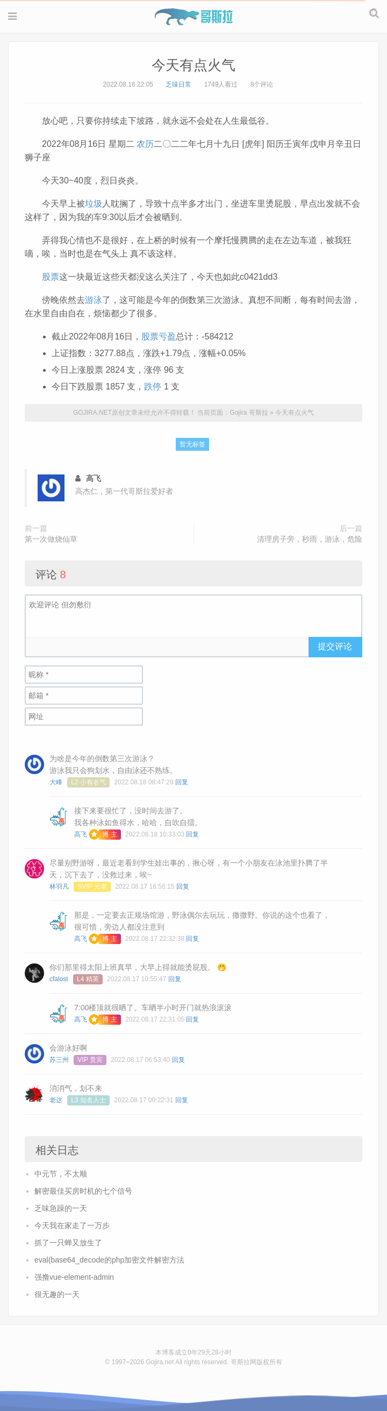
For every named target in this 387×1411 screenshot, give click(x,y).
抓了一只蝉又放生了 (68, 1242)
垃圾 (93, 203)
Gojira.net (160, 1362)
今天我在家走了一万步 (72, 1225)
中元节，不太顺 (60, 1173)
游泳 (93, 299)
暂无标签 (192, 444)
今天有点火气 (193, 65)
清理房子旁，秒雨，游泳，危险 (309, 539)
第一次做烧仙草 (51, 539)
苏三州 (59, 1059)
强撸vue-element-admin (74, 1277)
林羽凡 (59, 886)
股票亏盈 (158, 336)
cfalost (58, 979)
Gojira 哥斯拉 (193, 16)
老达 (55, 1100)
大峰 (55, 782)
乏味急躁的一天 (60, 1208)
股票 (50, 276)
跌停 (152, 386)
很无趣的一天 (57, 1294)
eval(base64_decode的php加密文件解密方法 (109, 1260)
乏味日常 (178, 84)
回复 (181, 782)
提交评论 (335, 646)
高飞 (80, 834)
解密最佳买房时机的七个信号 (83, 1191)
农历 (145, 143)
